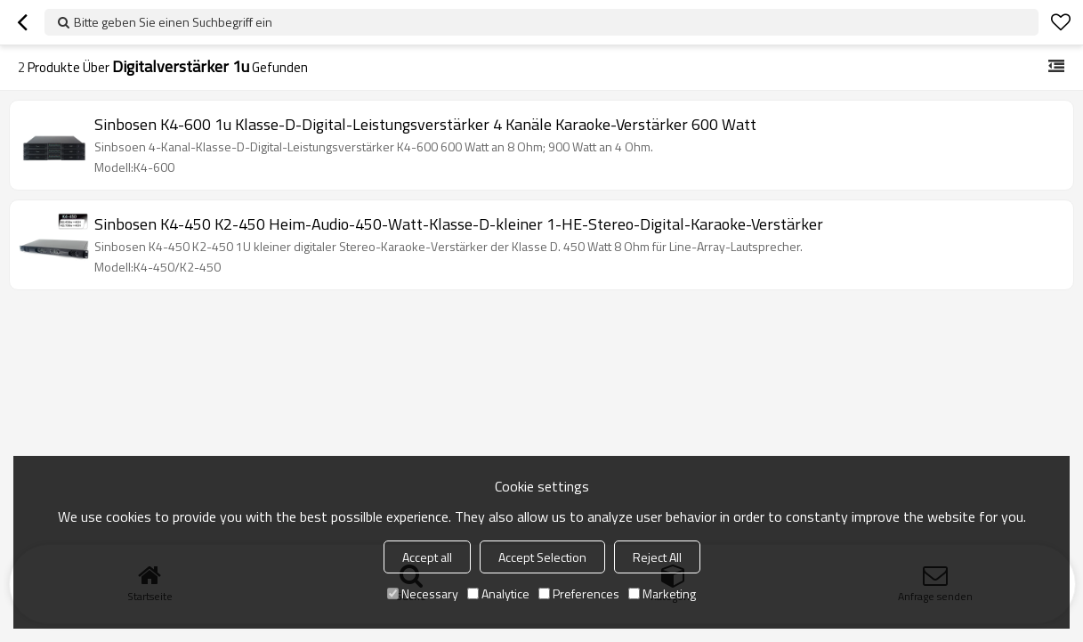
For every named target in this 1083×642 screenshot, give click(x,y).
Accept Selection (542, 557)
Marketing (662, 593)
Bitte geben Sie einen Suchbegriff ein (173, 21)
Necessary (422, 593)
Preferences (578, 593)
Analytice (498, 593)
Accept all (427, 557)
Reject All (657, 557)
